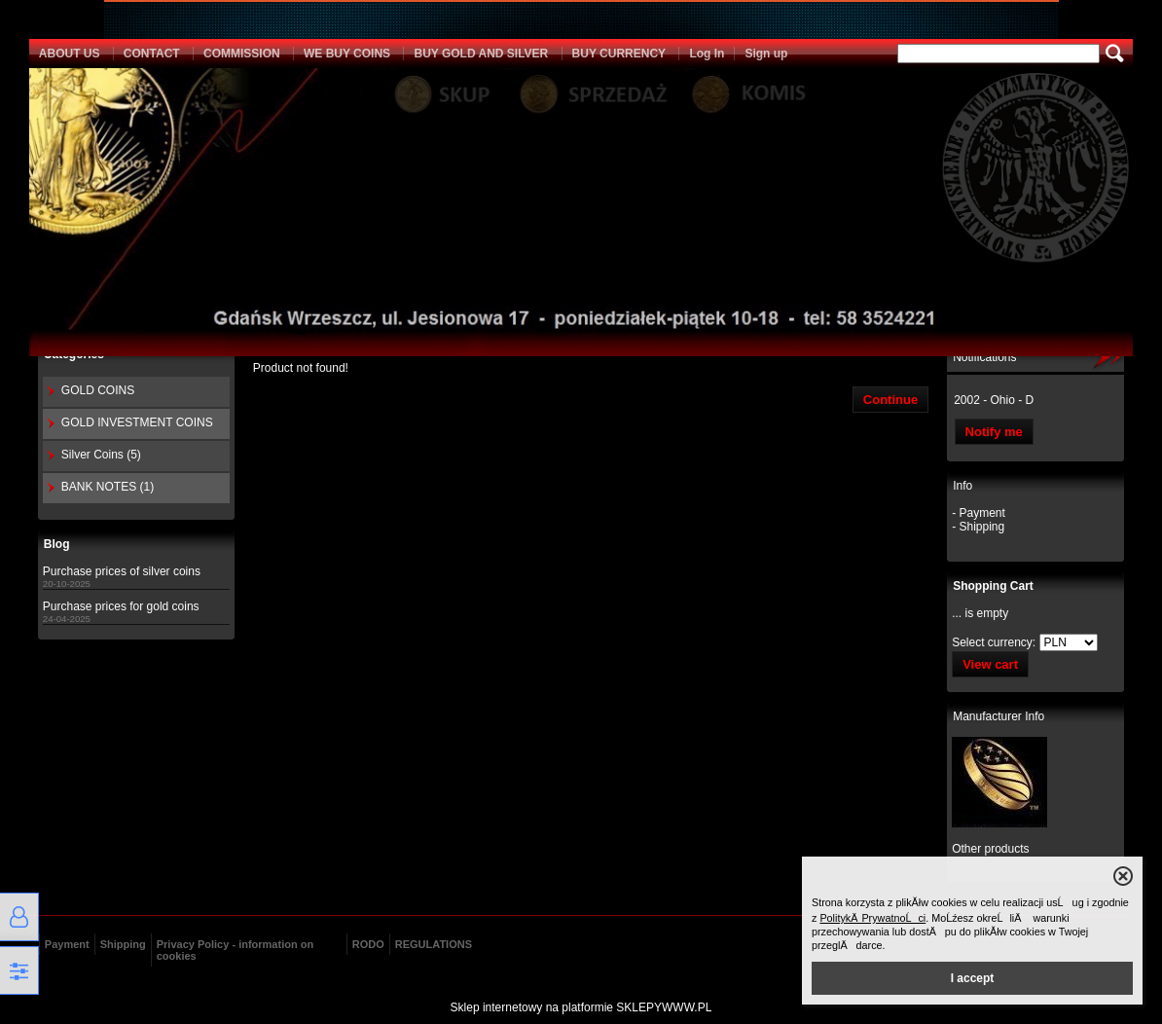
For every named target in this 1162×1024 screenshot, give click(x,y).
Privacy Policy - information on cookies (235, 950)
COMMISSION (241, 53)
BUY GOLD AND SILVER (481, 53)
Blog (57, 544)
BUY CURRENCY (619, 53)
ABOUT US (69, 53)
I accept (973, 978)
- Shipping (978, 526)
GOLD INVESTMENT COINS (137, 422)
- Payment (978, 513)
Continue (890, 399)
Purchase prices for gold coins (121, 606)
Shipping (123, 944)
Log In (706, 53)
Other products (990, 849)
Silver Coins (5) (101, 454)
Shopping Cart (993, 586)
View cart (990, 664)
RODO (368, 944)
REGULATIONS (433, 944)
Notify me (994, 431)
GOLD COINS (97, 390)
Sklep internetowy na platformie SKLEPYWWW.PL (581, 1007)
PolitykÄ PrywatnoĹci (872, 918)
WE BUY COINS (347, 53)
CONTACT (152, 53)
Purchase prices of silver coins (121, 571)
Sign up (765, 53)
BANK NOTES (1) (107, 487)
